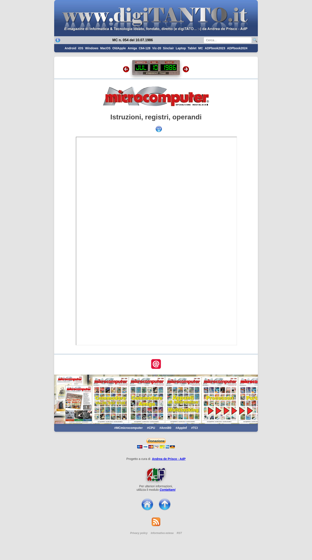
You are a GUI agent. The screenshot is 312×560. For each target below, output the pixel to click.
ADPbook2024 (237, 48)
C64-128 (144, 48)
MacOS (105, 48)
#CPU (151, 428)
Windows (91, 48)
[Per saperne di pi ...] (156, 474)
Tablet (192, 48)
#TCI (194, 428)
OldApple (119, 48)
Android (70, 48)
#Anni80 (165, 428)
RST (179, 533)
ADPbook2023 (215, 48)
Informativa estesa (162, 533)
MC (200, 48)
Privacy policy (139, 533)
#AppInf (181, 428)
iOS (80, 48)
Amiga (132, 48)
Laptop (181, 48)
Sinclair (168, 48)
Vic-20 (156, 48)
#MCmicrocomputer (128, 428)
